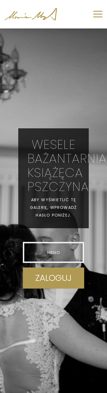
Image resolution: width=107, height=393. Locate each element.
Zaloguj (53, 278)
